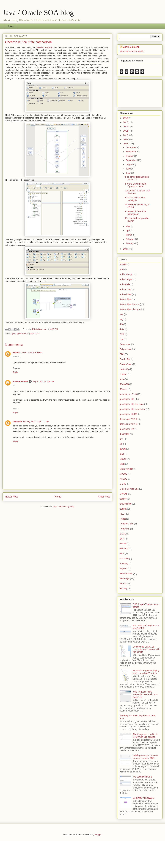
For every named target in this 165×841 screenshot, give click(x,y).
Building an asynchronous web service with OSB (145, 756)
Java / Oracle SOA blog (38, 12)
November (131, 151)
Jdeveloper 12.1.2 (128, 419)
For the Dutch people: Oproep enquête (135, 185)
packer (123, 498)
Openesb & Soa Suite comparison (135, 212)
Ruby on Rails (126, 523)
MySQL (123, 474)
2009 (126, 139)
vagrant (123, 568)
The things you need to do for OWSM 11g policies (145, 735)
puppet (123, 509)
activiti (123, 264)
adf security (125, 289)
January (130, 243)
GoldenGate (126, 364)
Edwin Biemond (20, 381)
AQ (121, 319)
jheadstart (124, 434)
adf (121, 269)
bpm (122, 339)
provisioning (126, 503)
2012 (126, 126)
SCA (122, 538)
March (129, 235)
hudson (123, 374)
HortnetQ (124, 369)
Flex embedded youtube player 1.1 (137, 178)
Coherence (125, 344)
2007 (126, 249)
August (129, 164)
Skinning (124, 548)
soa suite (124, 558)
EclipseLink (125, 349)
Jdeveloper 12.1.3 (128, 424)
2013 (126, 122)
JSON (123, 449)
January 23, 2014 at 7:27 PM (36, 421)
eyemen (16, 352)
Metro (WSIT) (126, 469)
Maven (123, 459)
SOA (122, 553)
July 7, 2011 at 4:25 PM (43, 381)
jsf (121, 444)
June (128, 173)
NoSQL (123, 479)
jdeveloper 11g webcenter (132, 409)
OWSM (123, 494)
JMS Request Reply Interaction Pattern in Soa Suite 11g (145, 694)
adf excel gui (126, 279)
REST (123, 514)
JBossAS (124, 384)
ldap (122, 454)
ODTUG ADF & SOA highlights (135, 198)
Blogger (97, 834)
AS (121, 324)
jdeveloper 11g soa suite (28, 333)
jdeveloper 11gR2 (128, 414)
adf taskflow (125, 294)
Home (11, 26)
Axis (122, 329)
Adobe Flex (125, 299)
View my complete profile (132, 51)
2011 (126, 131)
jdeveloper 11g (127, 399)
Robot (123, 519)
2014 (126, 118)
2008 (126, 143)
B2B (122, 334)
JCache (123, 389)
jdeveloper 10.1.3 (128, 394)
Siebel (123, 543)
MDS (122, 464)
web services (126, 573)
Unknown (17, 421)
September (131, 160)
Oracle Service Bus (129, 489)
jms (121, 439)
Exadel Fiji (125, 359)
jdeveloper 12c (127, 429)
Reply (15, 372)
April (128, 230)
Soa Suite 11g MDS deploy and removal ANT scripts (146, 671)
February (130, 239)
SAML (123, 533)
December (131, 147)
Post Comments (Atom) (63, 506)
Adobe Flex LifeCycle (130, 309)
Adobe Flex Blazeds (129, 304)
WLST (123, 583)
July (128, 168)
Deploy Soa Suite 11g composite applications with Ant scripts (146, 649)
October (130, 156)
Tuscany (124, 563)
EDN (122, 354)
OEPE (123, 484)
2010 (126, 135)
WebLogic (124, 578)
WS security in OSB (142, 776)
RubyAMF (124, 528)
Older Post (104, 496)
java (14, 333)
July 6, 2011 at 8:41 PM (31, 352)
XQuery (123, 588)
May (128, 226)
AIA (121, 314)
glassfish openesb (44, 47)
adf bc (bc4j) (126, 274)
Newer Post (11, 496)
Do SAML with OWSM (143, 798)
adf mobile (125, 284)
